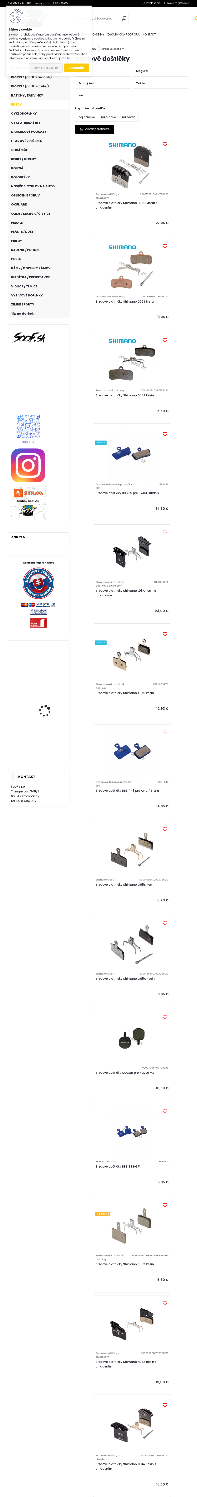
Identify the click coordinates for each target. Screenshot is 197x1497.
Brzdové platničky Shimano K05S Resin (156, 419)
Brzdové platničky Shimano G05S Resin (156, 523)
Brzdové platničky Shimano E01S (160, 941)
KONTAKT (149, 34)
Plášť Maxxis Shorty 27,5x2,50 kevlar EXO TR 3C (49, 673)
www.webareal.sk (114, 1493)
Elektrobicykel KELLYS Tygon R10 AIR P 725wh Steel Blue (48, 747)
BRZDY (92, 49)
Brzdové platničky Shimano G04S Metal (100, 943)
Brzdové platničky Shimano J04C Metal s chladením (100, 1264)
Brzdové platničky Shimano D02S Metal (156, 209)
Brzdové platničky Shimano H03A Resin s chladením (156, 1155)
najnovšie (128, 117)
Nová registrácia (178, 3)
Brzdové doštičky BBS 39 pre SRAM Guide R (157, 313)
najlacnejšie (86, 117)
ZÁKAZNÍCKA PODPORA (123, 34)
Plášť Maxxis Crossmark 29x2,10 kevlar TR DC (49, 714)
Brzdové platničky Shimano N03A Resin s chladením (100, 837)
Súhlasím (76, 68)
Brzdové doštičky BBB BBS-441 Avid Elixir (102, 1363)
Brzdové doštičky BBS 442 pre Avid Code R (158, 1263)
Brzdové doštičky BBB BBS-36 (101, 1043)
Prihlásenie (153, 3)
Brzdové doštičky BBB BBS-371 (101, 727)
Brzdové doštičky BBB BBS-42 (158, 1363)
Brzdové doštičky (113, 49)
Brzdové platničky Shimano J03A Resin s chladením (156, 837)
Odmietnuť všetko (46, 68)
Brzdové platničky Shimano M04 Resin (160, 1045)
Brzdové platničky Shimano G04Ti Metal (100, 1158)
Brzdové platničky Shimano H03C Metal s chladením (100, 209)
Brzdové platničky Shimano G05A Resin (100, 625)
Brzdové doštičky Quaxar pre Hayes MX (157, 623)
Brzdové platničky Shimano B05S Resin (156, 731)
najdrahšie (108, 117)
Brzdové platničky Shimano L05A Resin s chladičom (100, 420)
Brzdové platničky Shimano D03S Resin (100, 314)
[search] (124, 18)
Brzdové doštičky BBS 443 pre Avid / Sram (101, 523)
